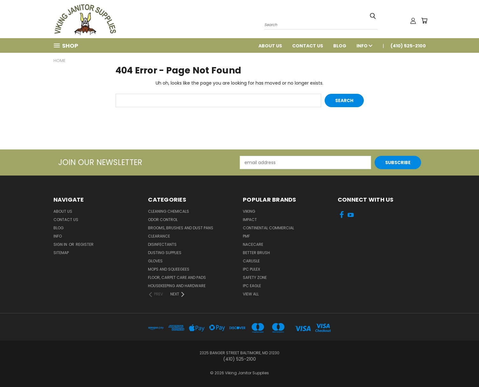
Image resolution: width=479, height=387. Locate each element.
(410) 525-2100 (408, 46)
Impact (250, 219)
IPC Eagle (252, 285)
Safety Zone (255, 277)
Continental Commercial (268, 228)
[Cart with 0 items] (424, 20)
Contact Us (307, 46)
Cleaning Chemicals (168, 211)
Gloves (155, 261)
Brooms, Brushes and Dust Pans (180, 228)
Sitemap (61, 252)
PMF (246, 236)
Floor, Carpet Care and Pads (177, 277)
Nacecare (253, 244)
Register (85, 244)
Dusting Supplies (164, 252)
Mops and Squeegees (168, 269)
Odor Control (163, 219)
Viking (249, 211)
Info (364, 46)
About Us (270, 46)
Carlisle (251, 261)
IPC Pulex (251, 269)
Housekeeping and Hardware (177, 285)
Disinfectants (162, 244)
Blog (339, 46)
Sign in (60, 244)
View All (251, 294)
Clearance (159, 236)
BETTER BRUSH (256, 252)
